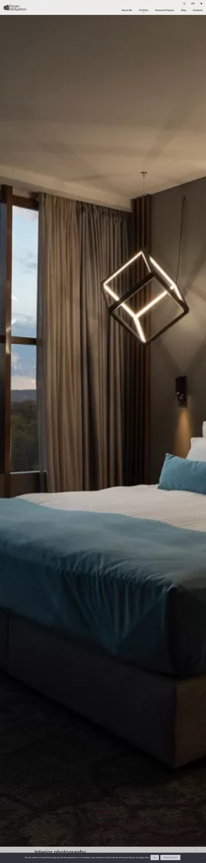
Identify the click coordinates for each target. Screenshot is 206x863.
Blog (183, 12)
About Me (126, 12)
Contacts (197, 12)
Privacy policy (173, 858)
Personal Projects (164, 12)
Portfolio (143, 12)
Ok (154, 858)
